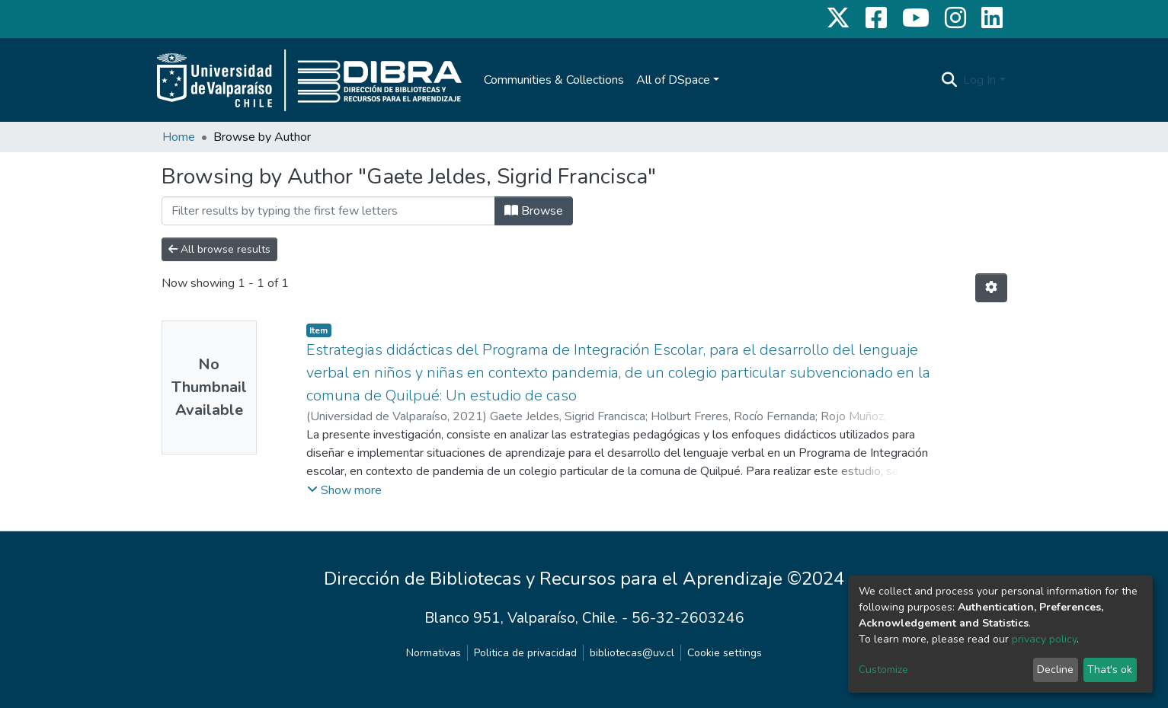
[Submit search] (948, 80)
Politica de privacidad (525, 653)
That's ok (1109, 669)
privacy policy (1044, 639)
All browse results (219, 249)
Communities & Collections (554, 80)
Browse (533, 211)
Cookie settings (724, 653)
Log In (979, 80)
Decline (1055, 669)
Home (178, 137)
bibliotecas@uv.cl (632, 653)
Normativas (433, 653)
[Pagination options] (991, 287)
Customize (883, 669)
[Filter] (328, 210)
